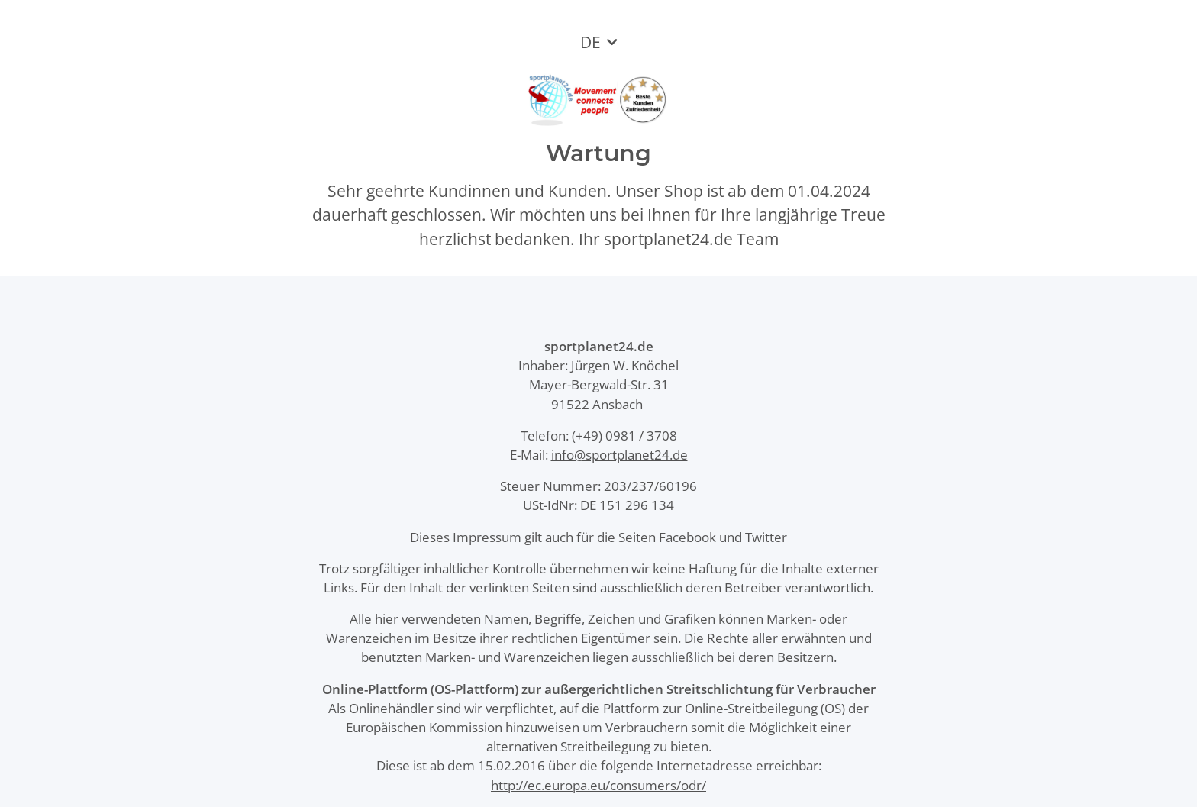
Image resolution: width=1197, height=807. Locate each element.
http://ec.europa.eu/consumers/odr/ (598, 785)
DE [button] (590, 42)
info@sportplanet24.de (619, 454)
